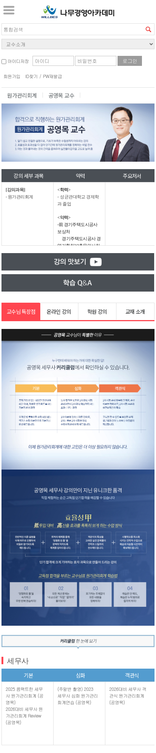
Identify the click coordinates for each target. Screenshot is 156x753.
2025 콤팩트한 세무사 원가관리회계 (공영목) (24, 695)
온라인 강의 (59, 311)
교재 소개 (135, 311)
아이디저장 (14, 61)
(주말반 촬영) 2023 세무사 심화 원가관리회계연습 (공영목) (77, 695)
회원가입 (11, 76)
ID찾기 (31, 76)
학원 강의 (97, 311)
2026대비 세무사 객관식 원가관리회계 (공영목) (127, 695)
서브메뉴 (8, 10)
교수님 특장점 (21, 311)
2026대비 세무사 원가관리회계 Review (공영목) (24, 715)
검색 (148, 29)
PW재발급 (52, 76)
